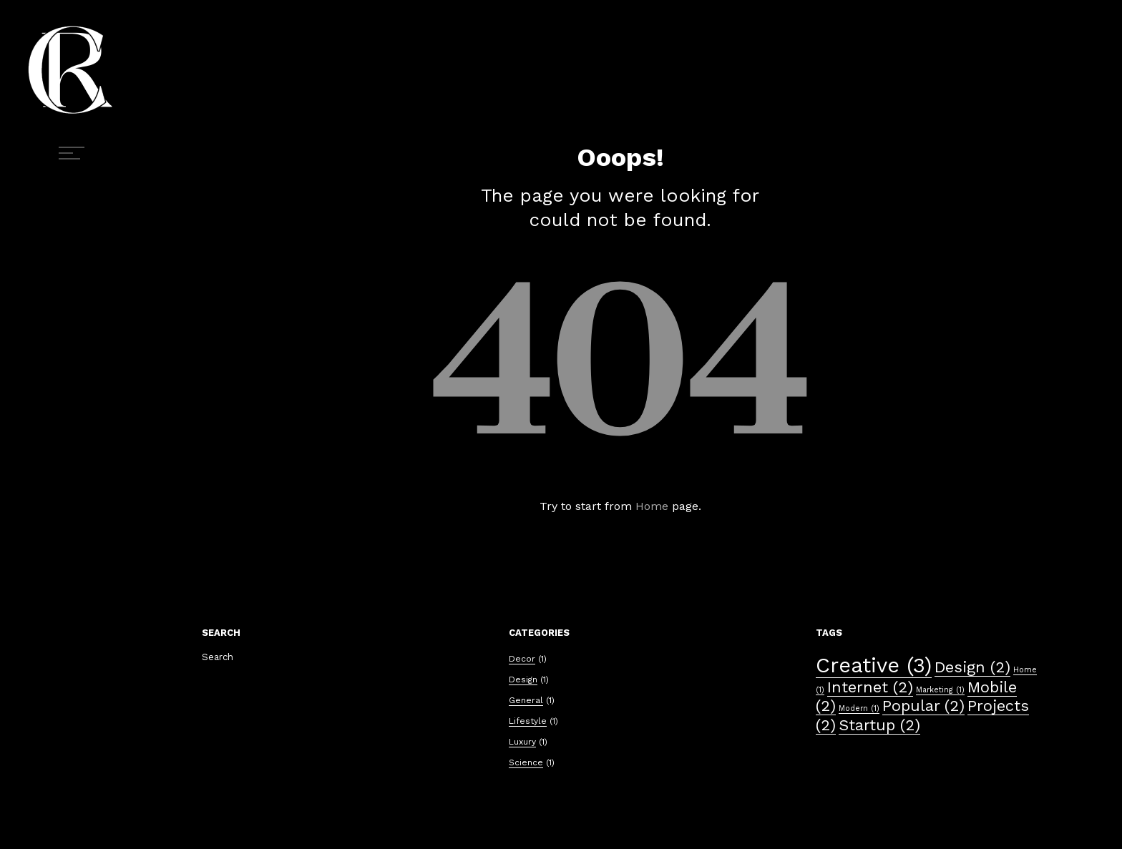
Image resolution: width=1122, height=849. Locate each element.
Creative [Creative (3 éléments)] (874, 665)
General (526, 700)
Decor (522, 659)
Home (651, 506)
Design (523, 679)
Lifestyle (528, 721)
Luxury (522, 742)
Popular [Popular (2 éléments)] (923, 706)
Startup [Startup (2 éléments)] (879, 725)
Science (526, 762)
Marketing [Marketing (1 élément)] (940, 690)
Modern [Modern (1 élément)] (859, 708)
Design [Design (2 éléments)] (972, 667)
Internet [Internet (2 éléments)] (870, 687)
